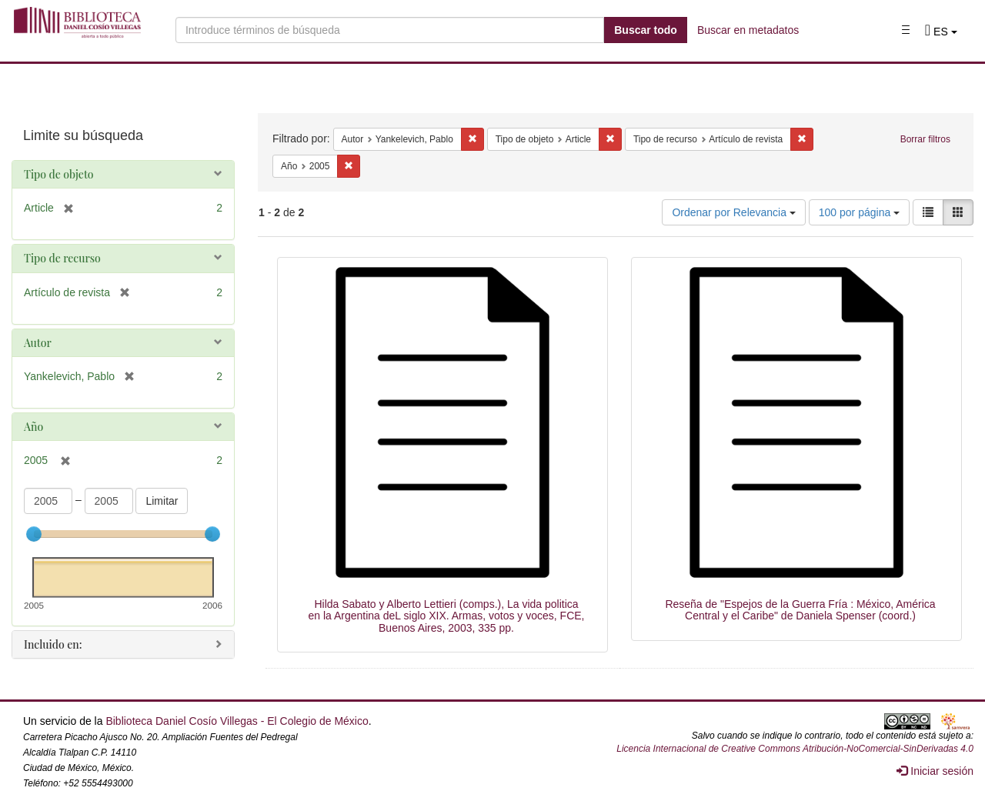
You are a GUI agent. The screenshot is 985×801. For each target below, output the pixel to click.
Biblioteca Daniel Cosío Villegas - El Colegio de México (236, 721)
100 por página (859, 212)
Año (33, 426)
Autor (38, 342)
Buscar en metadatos (748, 30)
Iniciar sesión (935, 771)
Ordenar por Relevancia (734, 212)
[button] (941, 31)
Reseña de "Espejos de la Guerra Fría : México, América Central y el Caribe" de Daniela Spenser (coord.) (800, 610)
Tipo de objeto (59, 174)
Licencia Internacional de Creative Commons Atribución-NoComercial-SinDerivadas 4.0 (794, 748)
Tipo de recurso (62, 258)
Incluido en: (53, 644)
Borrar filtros (925, 139)
